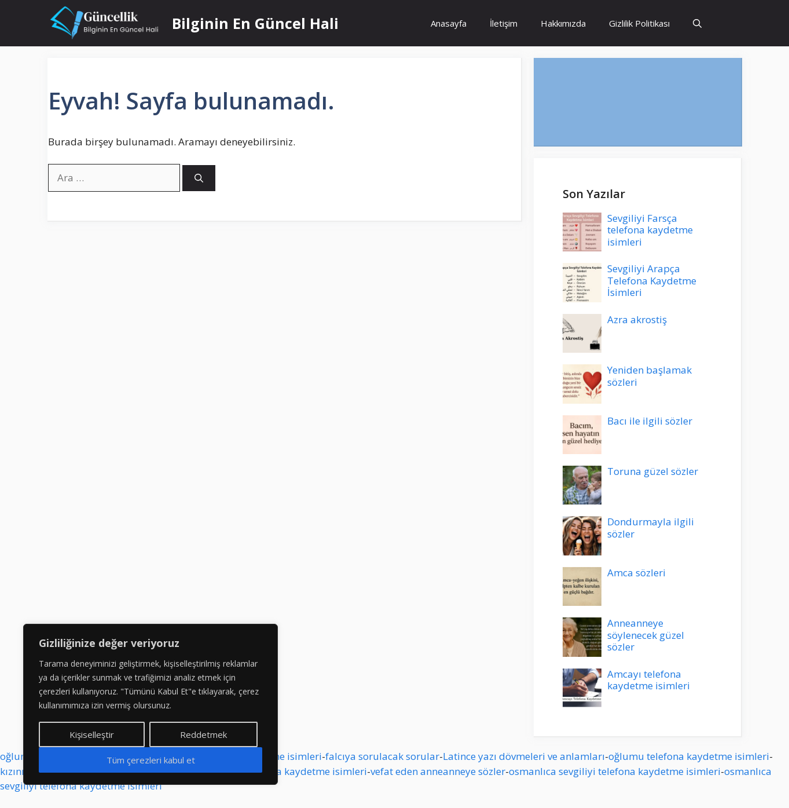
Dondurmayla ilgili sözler (650, 527)
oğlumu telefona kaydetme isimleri (688, 756)
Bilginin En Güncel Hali (255, 23)
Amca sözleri (636, 572)
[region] (150, 704)
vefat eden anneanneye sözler (437, 771)
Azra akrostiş (637, 319)
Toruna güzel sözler (652, 471)
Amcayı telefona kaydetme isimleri (648, 679)
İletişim (504, 23)
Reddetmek (203, 734)
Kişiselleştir (91, 734)
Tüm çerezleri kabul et (151, 760)
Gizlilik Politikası (639, 23)
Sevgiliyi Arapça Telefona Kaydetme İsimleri (651, 280)
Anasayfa (449, 23)
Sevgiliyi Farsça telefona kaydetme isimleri (650, 229)
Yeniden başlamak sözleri (649, 375)
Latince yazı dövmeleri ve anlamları (524, 756)
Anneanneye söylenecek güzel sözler (645, 634)
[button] (697, 23)
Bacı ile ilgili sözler (649, 420)
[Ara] (198, 178)
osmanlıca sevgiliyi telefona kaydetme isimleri (615, 771)
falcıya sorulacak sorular (382, 756)
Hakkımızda (563, 23)
